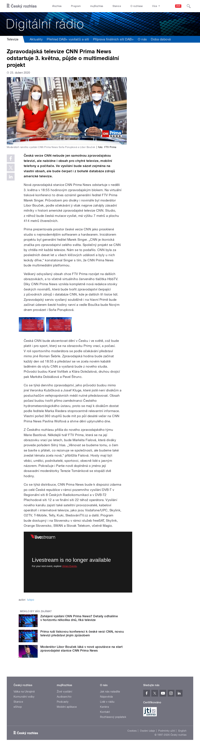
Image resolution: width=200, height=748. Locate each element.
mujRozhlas (96, 6)
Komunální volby (24, 696)
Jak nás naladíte (110, 691)
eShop (18, 706)
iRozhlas (57, 6)
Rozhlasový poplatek (113, 717)
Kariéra (104, 706)
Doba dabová (161, 39)
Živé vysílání (64, 691)
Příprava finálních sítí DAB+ (113, 39)
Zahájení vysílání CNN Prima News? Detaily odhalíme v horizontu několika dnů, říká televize (79, 618)
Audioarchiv (64, 696)
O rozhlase (137, 6)
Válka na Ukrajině (24, 691)
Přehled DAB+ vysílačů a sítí (68, 39)
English (182, 730)
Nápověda (106, 696)
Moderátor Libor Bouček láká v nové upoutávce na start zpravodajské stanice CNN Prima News (81, 648)
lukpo (30, 599)
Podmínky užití (166, 730)
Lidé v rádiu (107, 701)
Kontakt (105, 711)
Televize (12, 39)
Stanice (117, 6)
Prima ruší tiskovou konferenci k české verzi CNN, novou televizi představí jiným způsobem (82, 633)
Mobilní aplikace (67, 706)
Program (76, 6)
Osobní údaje (147, 730)
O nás (142, 39)
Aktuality (36, 39)
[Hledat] (188, 6)
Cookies (132, 730)
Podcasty (63, 701)
